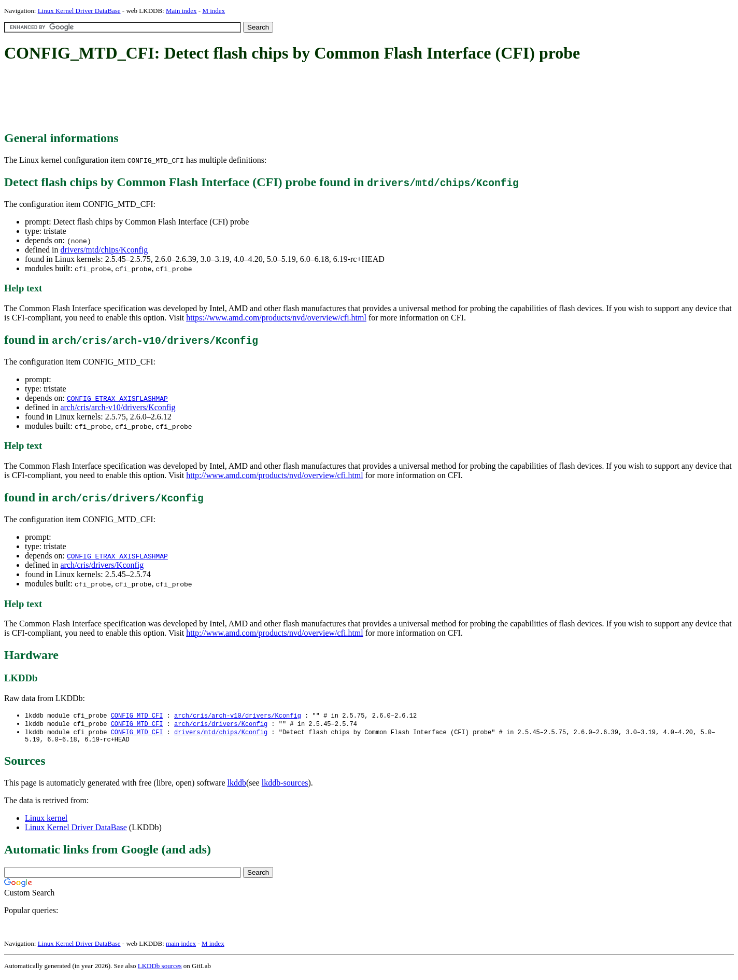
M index (213, 11)
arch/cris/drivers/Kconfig (102, 565)
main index (181, 946)
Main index (181, 11)
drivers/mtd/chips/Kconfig (104, 249)
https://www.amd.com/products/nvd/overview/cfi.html (276, 317)
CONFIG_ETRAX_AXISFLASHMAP (117, 398)
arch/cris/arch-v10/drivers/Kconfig (117, 407)
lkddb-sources (285, 785)
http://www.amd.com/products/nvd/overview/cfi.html (274, 475)
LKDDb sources (160, 969)
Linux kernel (46, 821)
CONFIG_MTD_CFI (137, 715)
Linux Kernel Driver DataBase (79, 11)
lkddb (237, 785)
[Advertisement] (192, 97)
